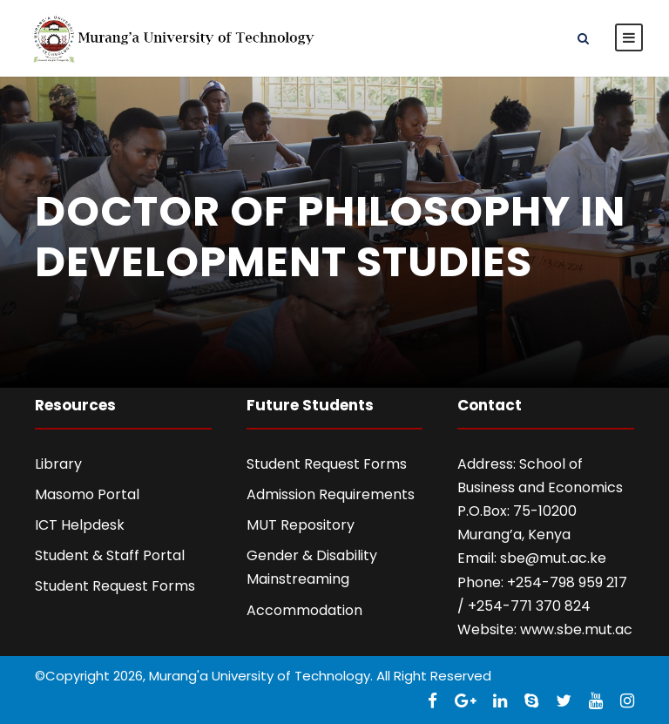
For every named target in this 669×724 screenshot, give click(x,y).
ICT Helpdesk (80, 525)
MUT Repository (301, 525)
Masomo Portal (87, 494)
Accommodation (304, 610)
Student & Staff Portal (110, 555)
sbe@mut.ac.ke (553, 558)
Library (58, 464)
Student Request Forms (115, 586)
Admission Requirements (331, 494)
